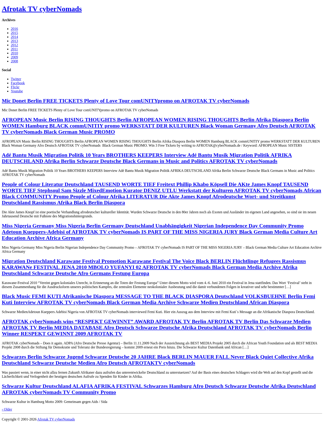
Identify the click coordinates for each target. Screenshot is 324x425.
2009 (14, 57)
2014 (14, 37)
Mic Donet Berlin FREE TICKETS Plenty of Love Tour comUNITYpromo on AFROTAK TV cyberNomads (125, 101)
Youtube (17, 91)
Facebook (18, 83)
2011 (14, 49)
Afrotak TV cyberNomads (42, 9)
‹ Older (7, 409)
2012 (14, 45)
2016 (14, 29)
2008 (14, 61)
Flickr (15, 87)
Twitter (16, 79)
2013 (14, 41)
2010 (14, 53)
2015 (14, 33)
